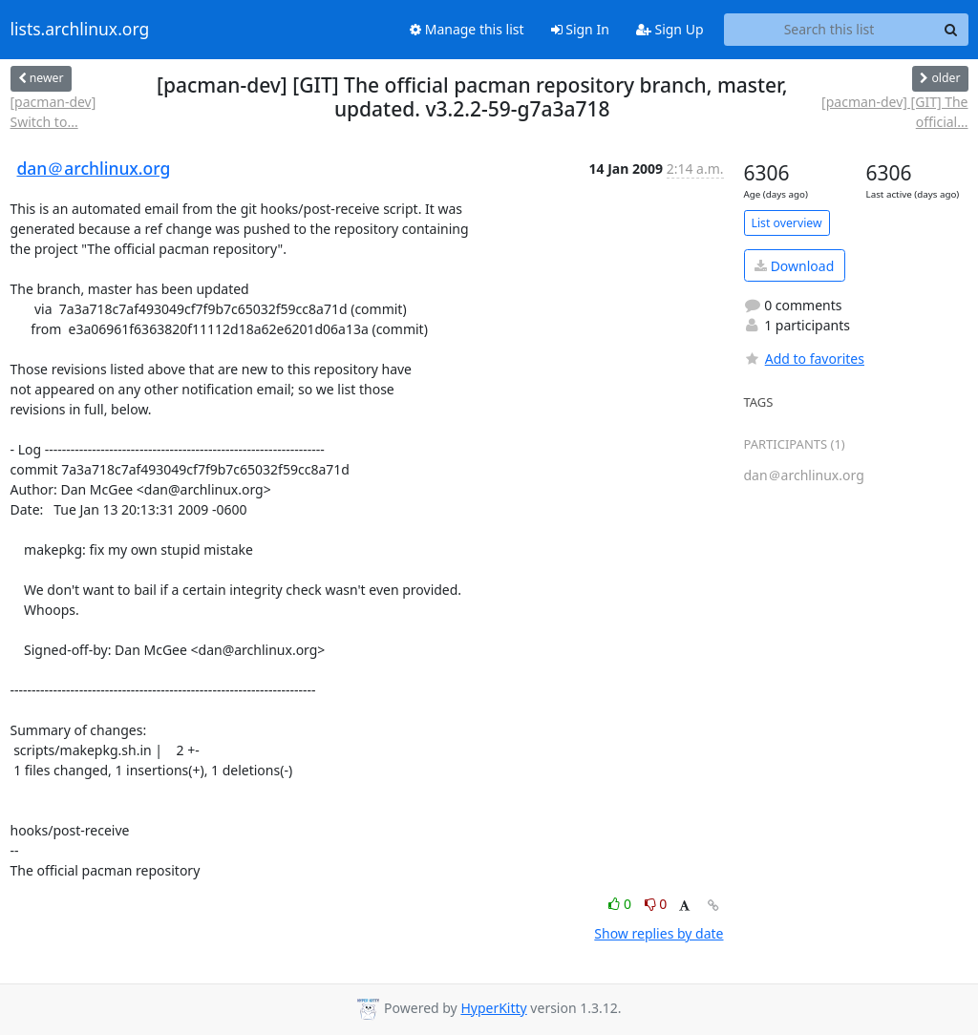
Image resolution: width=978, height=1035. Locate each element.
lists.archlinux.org (80, 29)
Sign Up (670, 29)
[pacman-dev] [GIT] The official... (894, 112)
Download (794, 266)
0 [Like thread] (621, 904)
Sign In (580, 29)
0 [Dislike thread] (656, 904)
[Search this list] (829, 29)
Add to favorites (804, 358)
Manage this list (467, 29)
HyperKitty (493, 1008)
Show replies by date (658, 933)
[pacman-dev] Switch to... (53, 112)
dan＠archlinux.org (94, 168)
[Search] (951, 29)
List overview (787, 223)
